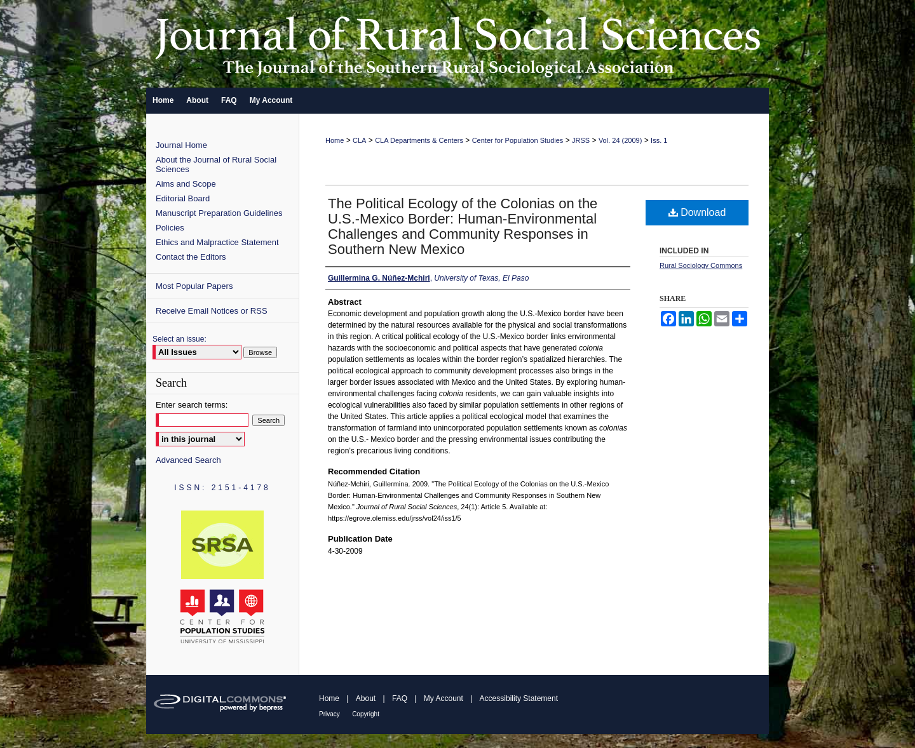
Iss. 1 (659, 140)
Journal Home (181, 145)
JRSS (581, 140)
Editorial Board (183, 198)
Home (334, 140)
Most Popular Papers (194, 286)
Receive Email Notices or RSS (212, 311)
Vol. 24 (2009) (620, 140)
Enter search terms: (191, 405)
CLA (359, 140)
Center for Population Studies (518, 140)
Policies (170, 227)
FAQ (399, 698)
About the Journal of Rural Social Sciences (216, 164)
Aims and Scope (186, 184)
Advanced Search (188, 460)
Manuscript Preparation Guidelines (219, 213)
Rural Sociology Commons (701, 265)
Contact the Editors (191, 257)
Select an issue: (179, 339)
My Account (443, 698)
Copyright (365, 714)
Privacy (329, 714)
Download (697, 212)
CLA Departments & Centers (419, 140)
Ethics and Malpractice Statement (217, 242)
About (366, 698)
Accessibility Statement (519, 698)
